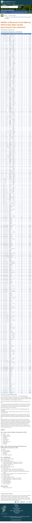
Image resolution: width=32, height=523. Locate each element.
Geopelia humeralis (10, 165)
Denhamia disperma (10, 227)
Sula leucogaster (10, 159)
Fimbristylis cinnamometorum (10, 237)
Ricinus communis (10, 253)
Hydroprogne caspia (10, 110)
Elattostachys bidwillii (10, 381)
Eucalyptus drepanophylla (10, 302)
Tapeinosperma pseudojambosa (10, 297)
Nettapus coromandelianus (10, 175)
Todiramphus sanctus (10, 97)
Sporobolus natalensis (10, 356)
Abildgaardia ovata (10, 234)
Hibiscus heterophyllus (10, 287)
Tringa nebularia (10, 119)
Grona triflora (10, 275)
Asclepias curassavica (10, 209)
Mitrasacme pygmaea (10, 283)
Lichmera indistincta (10, 79)
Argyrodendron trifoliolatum (10, 389)
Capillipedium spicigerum (10, 326)
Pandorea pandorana (10, 224)
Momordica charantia (10, 232)
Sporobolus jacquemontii (10, 355)
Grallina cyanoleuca (10, 53)
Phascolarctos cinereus (10, 37)
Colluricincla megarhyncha (10, 72)
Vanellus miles (10, 126)
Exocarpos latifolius (10, 377)
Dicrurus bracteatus (10, 61)
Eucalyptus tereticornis (10, 304)
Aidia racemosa (10, 369)
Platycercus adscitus (10, 104)
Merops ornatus (10, 94)
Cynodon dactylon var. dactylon (10, 331)
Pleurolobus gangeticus (10, 277)
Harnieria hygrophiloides (10, 205)
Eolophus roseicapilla (10, 107)
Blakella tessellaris (10, 300)
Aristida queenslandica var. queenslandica (10, 324)
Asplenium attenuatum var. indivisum (10, 214)
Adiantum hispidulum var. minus (10, 364)
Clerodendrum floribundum (10, 258)
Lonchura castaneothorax (10, 42)
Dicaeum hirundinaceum (10, 44)
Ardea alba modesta (10, 148)
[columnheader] (2, 33)
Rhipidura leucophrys (10, 60)
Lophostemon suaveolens (10, 306)
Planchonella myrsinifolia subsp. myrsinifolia (10, 385)
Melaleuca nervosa (10, 308)
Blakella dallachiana (10, 299)
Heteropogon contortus (10, 336)
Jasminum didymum (10, 312)
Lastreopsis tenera (10, 245)
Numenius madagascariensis (10, 115)
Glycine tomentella (10, 272)
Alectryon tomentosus (10, 378)
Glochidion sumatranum (10, 320)
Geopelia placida (10, 166)
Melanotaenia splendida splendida (10, 199)
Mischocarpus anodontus (10, 384)
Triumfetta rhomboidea (10, 388)
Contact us (8, 3)
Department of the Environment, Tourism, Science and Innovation (14, 12)
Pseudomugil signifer (10, 198)
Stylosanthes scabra (10, 280)
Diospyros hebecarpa (10, 246)
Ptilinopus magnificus (10, 169)
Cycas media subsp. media (10, 233)
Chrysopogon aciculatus (10, 328)
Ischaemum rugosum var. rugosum (10, 344)
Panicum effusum (10, 349)
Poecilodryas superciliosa (10, 51)
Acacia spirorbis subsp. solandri (10, 264)
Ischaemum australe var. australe (10, 340)
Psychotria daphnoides (10, 374)
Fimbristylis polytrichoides (10, 240)
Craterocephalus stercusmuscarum (10, 197)
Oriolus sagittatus (10, 69)
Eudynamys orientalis (10, 102)
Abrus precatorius (10, 263)
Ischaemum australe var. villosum (10, 342)
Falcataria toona (10, 269)
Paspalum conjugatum (10, 350)
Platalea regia (10, 145)
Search (19, 7)
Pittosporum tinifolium (10, 322)
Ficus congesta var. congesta (10, 293)
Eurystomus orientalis (10, 93)
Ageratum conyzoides (10, 216)
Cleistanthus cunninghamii (10, 317)
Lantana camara (10, 392)
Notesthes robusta (10, 192)
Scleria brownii (10, 243)
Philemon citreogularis (10, 85)
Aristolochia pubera (10, 211)
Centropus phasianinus (10, 100)
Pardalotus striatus (10, 88)
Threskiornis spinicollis (10, 147)
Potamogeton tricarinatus (10, 361)
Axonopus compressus (10, 325)
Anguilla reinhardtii (10, 203)
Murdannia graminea (10, 231)
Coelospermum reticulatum (10, 370)
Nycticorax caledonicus (10, 153)
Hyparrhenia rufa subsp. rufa (10, 338)
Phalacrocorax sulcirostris (10, 157)
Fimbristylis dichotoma (10, 239)
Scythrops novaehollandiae (10, 103)
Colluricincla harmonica (10, 71)
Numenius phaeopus (10, 117)
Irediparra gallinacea (10, 120)
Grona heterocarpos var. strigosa (10, 274)
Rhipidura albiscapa (10, 58)
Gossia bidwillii (10, 305)
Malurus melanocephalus (10, 90)
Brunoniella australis (10, 204)
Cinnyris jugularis (10, 45)
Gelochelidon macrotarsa (10, 109)
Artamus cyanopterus (10, 62)
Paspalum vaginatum (10, 354)
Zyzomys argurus (10, 35)
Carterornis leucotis (10, 52)
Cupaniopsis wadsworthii (10, 379)
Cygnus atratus (10, 173)
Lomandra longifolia (10, 212)
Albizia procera (10, 266)
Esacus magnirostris (10, 134)
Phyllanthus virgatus (10, 321)
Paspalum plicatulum (10, 352)
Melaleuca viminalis (10, 309)
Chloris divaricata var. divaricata (10, 327)
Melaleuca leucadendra (10, 307)
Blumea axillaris (10, 217)
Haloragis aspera (10, 255)
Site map (3, 3)
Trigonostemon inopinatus (10, 254)
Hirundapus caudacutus (10, 161)
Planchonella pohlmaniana (10, 386)
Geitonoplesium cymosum (10, 257)
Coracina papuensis (10, 76)
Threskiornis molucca (10, 146)
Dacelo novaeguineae (10, 96)
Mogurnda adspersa (10, 187)
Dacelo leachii (10, 95)
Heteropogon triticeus (10, 337)
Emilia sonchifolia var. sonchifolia (10, 220)
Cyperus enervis (10, 236)
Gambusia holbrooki (10, 194)
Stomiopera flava (10, 87)
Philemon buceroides (10, 83)
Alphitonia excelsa (10, 367)
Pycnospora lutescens (10, 278)
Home (5, 15)
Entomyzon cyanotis (10, 78)
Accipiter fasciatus (10, 138)
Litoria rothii (10, 183)
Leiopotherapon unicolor (10, 190)
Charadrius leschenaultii (10, 121)
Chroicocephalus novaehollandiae (10, 108)
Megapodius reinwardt (10, 176)
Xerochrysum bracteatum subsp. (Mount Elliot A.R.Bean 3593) (10, 223)
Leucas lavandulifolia (10, 259)
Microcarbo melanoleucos (10, 155)
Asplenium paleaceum (10, 215)
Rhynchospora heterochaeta (10, 242)
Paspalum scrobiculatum (10, 353)
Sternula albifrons (10, 111)
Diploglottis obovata (10, 380)
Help (14, 3)
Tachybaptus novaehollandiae (10, 170)
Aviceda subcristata (10, 139)
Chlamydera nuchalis (10, 92)
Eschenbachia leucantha (10, 221)
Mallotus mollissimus (10, 251)
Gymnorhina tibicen (10, 65)
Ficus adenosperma (10, 292)
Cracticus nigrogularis (10, 64)
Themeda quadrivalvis (10, 357)
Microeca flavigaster (10, 50)
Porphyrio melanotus (10, 135)
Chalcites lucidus (10, 101)
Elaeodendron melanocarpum (10, 229)
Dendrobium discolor (10, 314)
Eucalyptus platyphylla (10, 303)
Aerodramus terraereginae (10, 160)
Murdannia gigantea (10, 230)
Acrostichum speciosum (10, 363)
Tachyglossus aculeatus (10, 40)
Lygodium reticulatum (10, 284)
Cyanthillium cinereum (10, 219)
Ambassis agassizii (10, 191)
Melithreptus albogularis (10, 81)
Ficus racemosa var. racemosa (10, 294)
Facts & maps (12, 15)
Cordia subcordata (10, 226)
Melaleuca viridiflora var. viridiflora (10, 311)
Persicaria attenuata (10, 360)
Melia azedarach (10, 291)
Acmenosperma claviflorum (10, 298)
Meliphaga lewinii (10, 80)
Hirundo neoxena (10, 47)
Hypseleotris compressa (10, 184)
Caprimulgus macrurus (10, 162)
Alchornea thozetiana (10, 247)
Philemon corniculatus (10, 86)
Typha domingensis (10, 391)
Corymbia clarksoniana (10, 301)
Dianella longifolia (10, 256)
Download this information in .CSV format (11, 32)
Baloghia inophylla (10, 248)
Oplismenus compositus (10, 348)
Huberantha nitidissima (10, 208)
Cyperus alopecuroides (10, 235)
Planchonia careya (10, 262)
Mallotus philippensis (10, 252)
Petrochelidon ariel (10, 48)
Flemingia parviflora (10, 271)
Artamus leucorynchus (10, 63)
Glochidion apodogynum (10, 318)
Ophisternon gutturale (10, 193)
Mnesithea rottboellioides (10, 347)
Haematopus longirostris (10, 131)
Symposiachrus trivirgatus (10, 57)
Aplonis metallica (10, 46)
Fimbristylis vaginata (10, 241)
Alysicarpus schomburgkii (10, 267)
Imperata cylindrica (10, 339)
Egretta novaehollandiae (10, 151)
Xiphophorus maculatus (10, 195)
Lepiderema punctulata (10, 382)
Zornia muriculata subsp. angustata (10, 281)
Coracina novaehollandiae (10, 75)
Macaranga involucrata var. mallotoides (10, 250)
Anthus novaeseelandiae (10, 41)
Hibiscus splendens (10, 288)
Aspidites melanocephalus (10, 178)
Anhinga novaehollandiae (10, 158)
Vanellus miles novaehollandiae (10, 130)
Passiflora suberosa (10, 315)
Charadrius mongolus (10, 122)
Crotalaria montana (10, 268)
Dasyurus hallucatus (10, 39)
